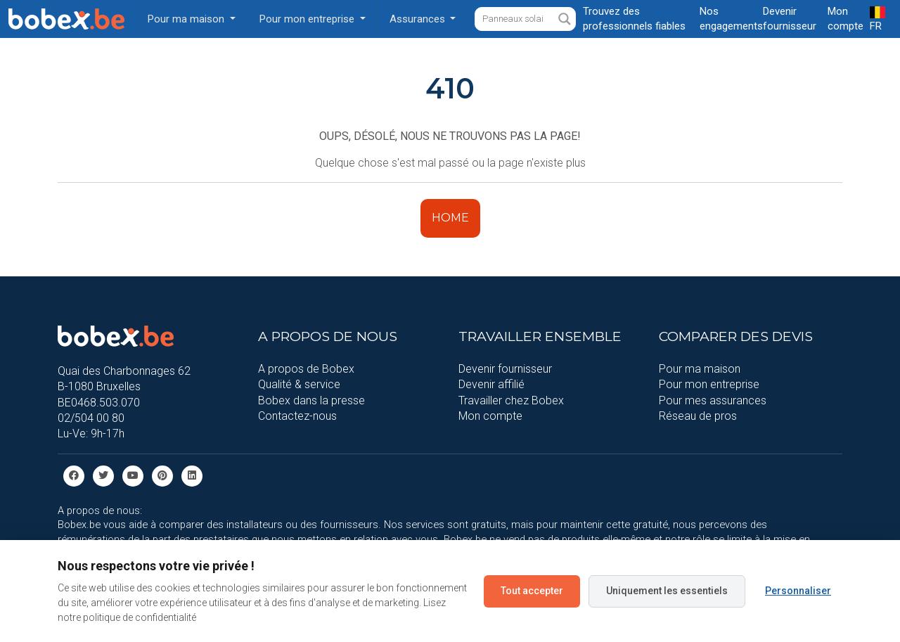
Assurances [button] (419, 19)
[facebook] (73, 475)
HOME (450, 217)
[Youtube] (132, 475)
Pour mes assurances (712, 400)
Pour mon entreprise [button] (308, 19)
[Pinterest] (162, 475)
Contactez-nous (297, 416)
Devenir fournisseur (505, 368)
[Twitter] (103, 475)
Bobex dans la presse (311, 400)
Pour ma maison (699, 368)
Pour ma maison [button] (187, 19)
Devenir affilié (491, 384)
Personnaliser (798, 590)
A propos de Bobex (306, 368)
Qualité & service (299, 384)
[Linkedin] (191, 475)
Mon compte (490, 416)
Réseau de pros (698, 416)
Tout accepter (532, 590)
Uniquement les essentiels (667, 590)
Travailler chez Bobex (511, 400)
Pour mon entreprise (709, 384)
